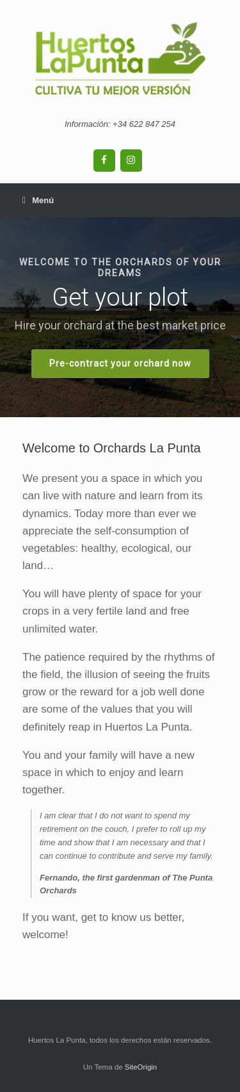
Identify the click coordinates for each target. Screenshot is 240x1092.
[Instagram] (131, 160)
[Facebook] (104, 160)
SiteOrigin (141, 1067)
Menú (38, 200)
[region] (120, 317)
